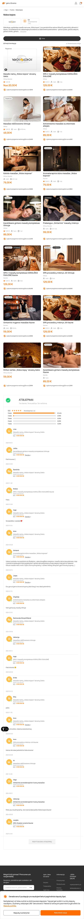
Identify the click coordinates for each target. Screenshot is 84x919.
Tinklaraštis (47, 886)
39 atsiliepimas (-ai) (32, 22)
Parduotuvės (61, 884)
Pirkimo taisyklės (59, 889)
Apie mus (46, 890)
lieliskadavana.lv (75, 888)
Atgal (6, 10)
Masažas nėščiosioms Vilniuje (24, 640)
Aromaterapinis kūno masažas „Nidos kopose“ (30, 553)
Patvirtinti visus (60, 913)
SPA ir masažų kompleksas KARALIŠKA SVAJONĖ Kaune (33, 492)
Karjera (45, 882)
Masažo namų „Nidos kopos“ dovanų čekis (28, 432)
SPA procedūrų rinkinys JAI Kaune (25, 742)
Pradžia (12, 10)
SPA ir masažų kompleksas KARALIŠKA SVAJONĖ (31, 659)
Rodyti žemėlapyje (9, 43)
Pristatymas (61, 880)
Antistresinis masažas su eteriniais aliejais (29, 600)
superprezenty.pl (75, 884)
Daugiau (23, 31)
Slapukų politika (9, 906)
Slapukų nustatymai (21, 913)
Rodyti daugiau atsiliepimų (42, 842)
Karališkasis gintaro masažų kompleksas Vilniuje (31, 451)
